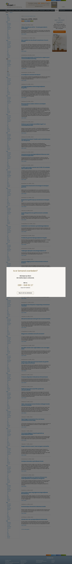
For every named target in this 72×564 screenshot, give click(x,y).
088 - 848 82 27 (25, 285)
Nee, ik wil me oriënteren (25, 293)
